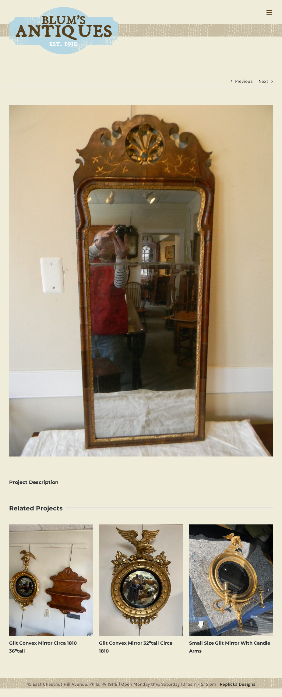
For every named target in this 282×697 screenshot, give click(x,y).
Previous (244, 81)
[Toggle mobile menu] (269, 12)
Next (263, 81)
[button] (13, 590)
